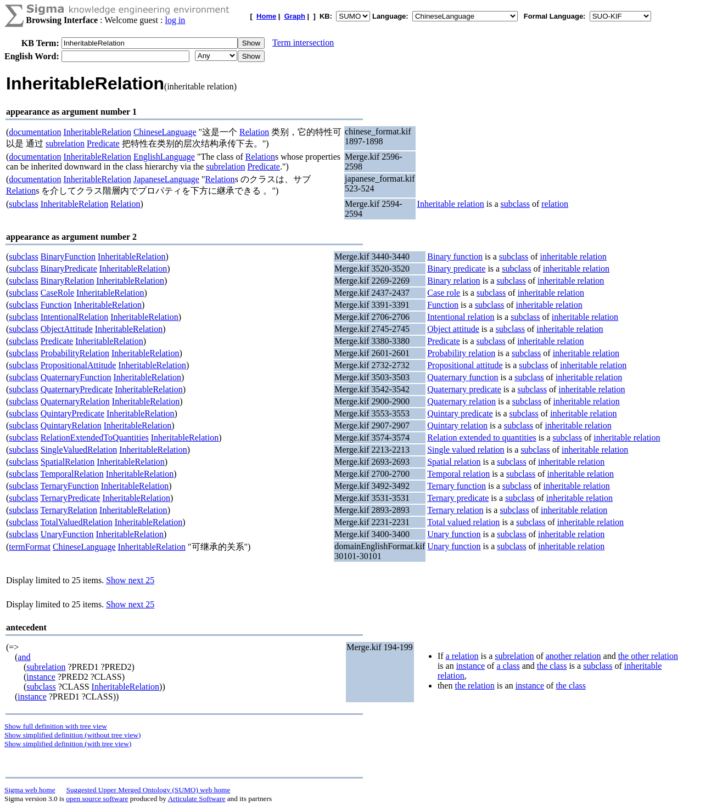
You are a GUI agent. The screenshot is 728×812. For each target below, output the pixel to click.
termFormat (30, 546)
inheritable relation (573, 256)
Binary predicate (456, 268)
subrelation (65, 143)
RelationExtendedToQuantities (95, 437)
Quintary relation (457, 425)
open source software (97, 798)
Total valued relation (463, 522)
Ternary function (456, 485)
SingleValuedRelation (79, 449)
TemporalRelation (71, 473)
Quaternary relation (461, 401)
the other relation (648, 656)
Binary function (455, 256)
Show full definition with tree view (55, 726)
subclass (23, 203)
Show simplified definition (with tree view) (67, 744)
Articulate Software (197, 798)
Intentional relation (460, 317)
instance (40, 676)
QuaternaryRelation (75, 401)
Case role (443, 292)
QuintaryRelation (71, 425)
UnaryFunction (67, 534)
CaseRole (57, 292)
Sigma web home (29, 790)
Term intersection (303, 42)
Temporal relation (458, 473)
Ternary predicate (458, 498)
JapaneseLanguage (166, 179)
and (24, 657)
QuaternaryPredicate (77, 389)
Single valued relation (465, 449)
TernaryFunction (69, 485)
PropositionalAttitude (78, 365)
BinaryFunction (68, 256)
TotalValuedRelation (76, 522)
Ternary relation (455, 510)
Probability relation (461, 353)
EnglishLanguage (164, 156)
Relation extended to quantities (481, 437)
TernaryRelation (68, 510)
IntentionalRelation (75, 317)
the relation (474, 685)
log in (175, 20)
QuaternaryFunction (76, 377)
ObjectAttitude (67, 329)
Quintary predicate (460, 413)
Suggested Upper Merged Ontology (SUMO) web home (148, 790)
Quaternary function (462, 377)
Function (56, 304)
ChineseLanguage (165, 132)
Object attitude (453, 329)
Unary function (453, 534)
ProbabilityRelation (75, 353)
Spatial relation (453, 461)
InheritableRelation (97, 132)
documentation (35, 132)
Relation (254, 132)
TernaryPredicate (70, 498)
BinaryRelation (67, 280)
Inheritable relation (450, 203)
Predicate (103, 143)
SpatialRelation (68, 461)
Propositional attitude (464, 365)
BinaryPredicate (69, 268)
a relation (462, 656)
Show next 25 (130, 580)
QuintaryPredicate (72, 413)
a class (507, 665)
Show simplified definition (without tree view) (72, 735)
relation (554, 203)
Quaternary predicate (464, 389)
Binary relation (453, 280)
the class (552, 665)
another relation (573, 656)
